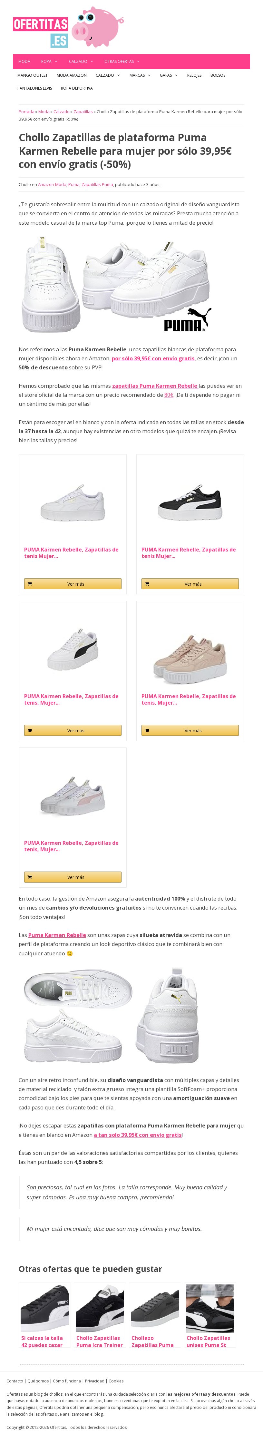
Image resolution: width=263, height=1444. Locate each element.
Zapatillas (83, 111)
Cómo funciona (67, 1381)
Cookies (116, 1381)
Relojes (194, 75)
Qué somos (38, 1381)
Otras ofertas (125, 61)
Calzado (84, 61)
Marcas (143, 75)
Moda (24, 61)
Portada (26, 111)
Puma (74, 184)
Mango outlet (32, 75)
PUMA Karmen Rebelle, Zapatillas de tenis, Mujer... (71, 699)
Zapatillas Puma (97, 184)
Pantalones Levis (34, 88)
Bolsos (217, 75)
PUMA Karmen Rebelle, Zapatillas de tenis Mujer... (71, 552)
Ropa (52, 61)
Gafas (171, 75)
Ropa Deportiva (77, 88)
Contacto (14, 1381)
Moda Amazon (72, 75)
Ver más (75, 584)
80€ (168, 394)
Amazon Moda (52, 184)
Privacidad (94, 1381)
